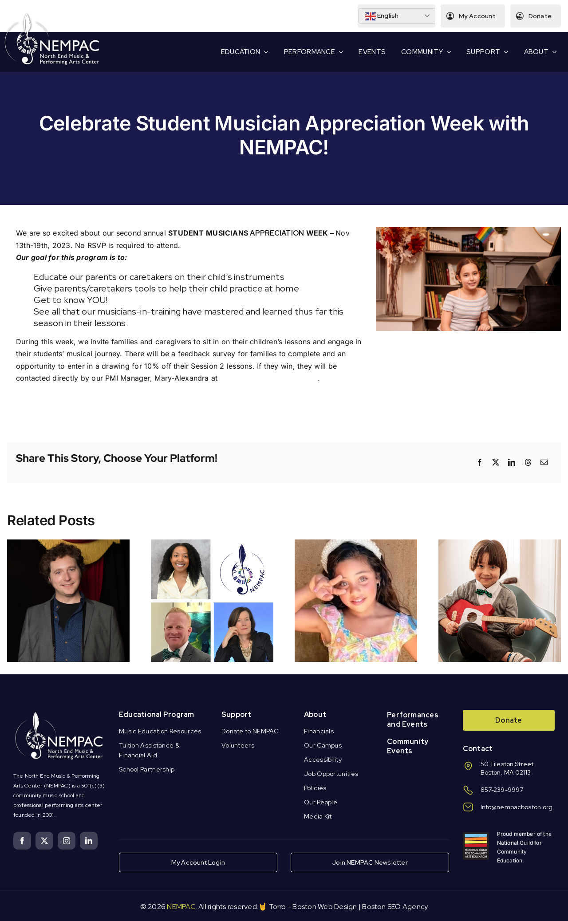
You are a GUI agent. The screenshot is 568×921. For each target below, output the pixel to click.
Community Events (407, 746)
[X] (496, 462)
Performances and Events (412, 719)
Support (236, 714)
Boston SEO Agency (395, 906)
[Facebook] (480, 462)
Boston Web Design (324, 906)
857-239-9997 (502, 790)
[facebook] (22, 841)
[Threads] (528, 462)
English (382, 16)
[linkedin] (89, 841)
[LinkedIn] (512, 462)
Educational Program (156, 714)
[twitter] (44, 841)
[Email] (544, 462)
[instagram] (66, 841)
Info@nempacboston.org (517, 807)
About (315, 714)
